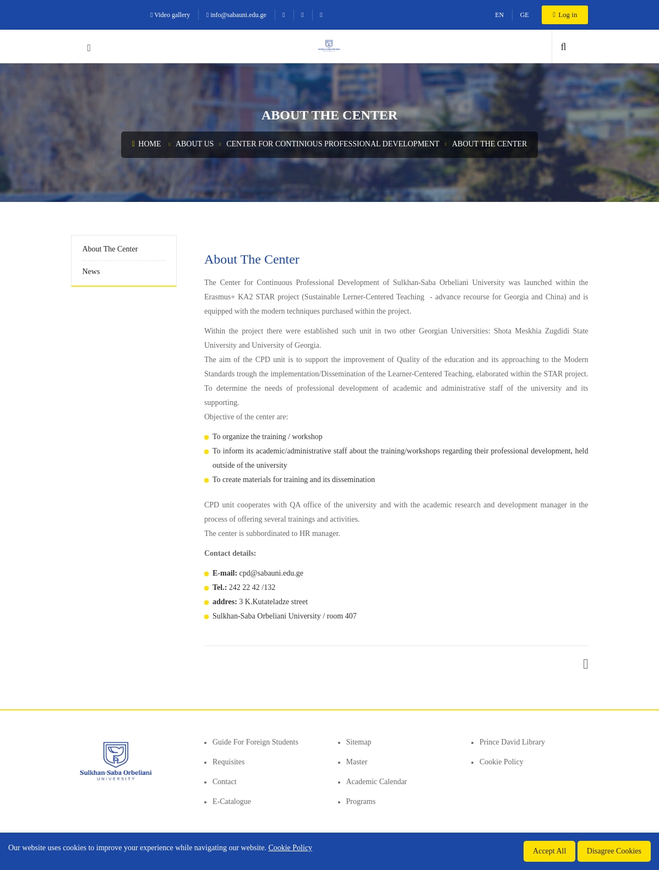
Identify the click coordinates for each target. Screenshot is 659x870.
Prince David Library (512, 742)
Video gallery (170, 15)
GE (524, 15)
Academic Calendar (376, 782)
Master (357, 762)
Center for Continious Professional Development (332, 144)
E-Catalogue (232, 801)
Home (146, 144)
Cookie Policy (502, 762)
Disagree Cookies (614, 851)
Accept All (549, 851)
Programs (361, 801)
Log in (565, 14)
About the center (489, 144)
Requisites (228, 762)
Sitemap (359, 742)
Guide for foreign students (255, 742)
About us (195, 144)
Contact (225, 782)
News (91, 271)
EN (499, 15)
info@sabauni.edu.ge (236, 15)
